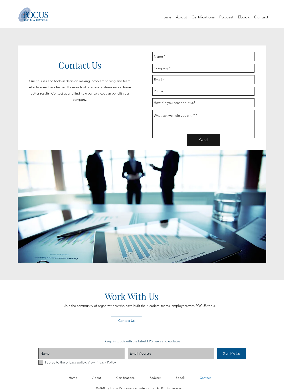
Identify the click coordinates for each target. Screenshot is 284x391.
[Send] (203, 140)
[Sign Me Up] (231, 353)
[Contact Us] (126, 320)
